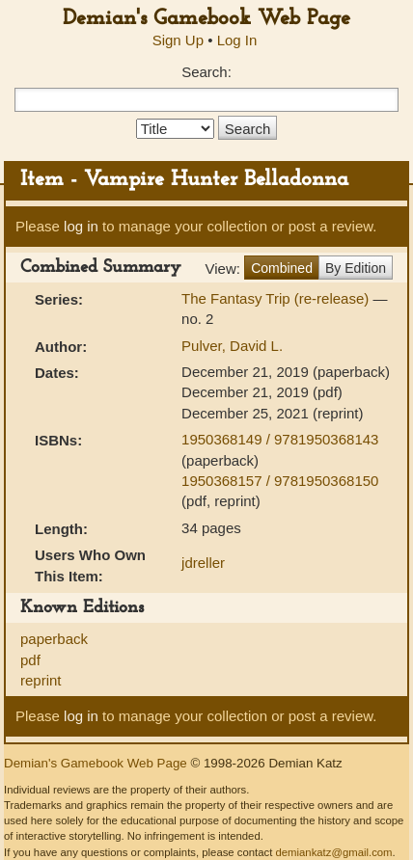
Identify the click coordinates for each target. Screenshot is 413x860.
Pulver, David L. (232, 345)
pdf (30, 660)
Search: (206, 72)
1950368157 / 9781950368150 (279, 480)
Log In (237, 40)
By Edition (355, 268)
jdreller (203, 562)
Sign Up (178, 40)
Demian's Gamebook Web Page (206, 19)
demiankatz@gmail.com (333, 852)
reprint (41, 680)
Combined (282, 268)
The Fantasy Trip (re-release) (276, 298)
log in (81, 226)
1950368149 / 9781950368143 (279, 439)
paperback (54, 639)
